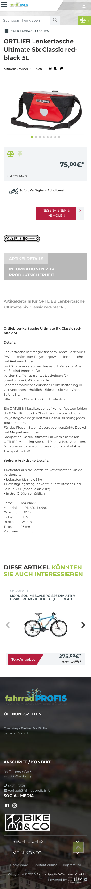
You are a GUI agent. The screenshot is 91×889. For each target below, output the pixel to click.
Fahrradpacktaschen (26, 31)
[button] (32, 137)
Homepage (19, 864)
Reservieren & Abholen (56, 213)
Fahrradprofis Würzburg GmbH (61, 874)
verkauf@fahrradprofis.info (27, 790)
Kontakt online (45, 864)
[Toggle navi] (4, 4)
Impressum (72, 864)
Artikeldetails (26, 258)
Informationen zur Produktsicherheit (31, 272)
